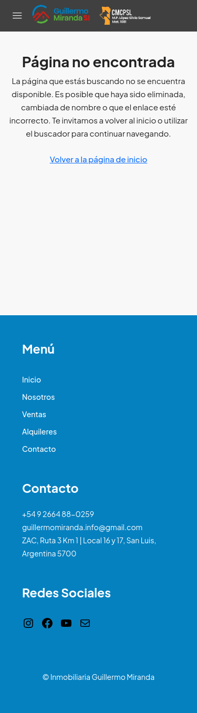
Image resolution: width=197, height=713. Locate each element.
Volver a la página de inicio (99, 159)
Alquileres (39, 431)
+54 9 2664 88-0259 (58, 514)
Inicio (31, 379)
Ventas (34, 414)
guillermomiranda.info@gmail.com (82, 527)
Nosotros (38, 396)
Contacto (39, 448)
